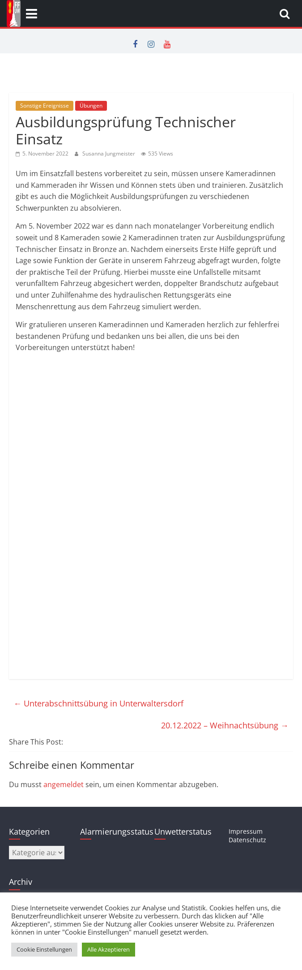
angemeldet (63, 784)
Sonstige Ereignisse (44, 105)
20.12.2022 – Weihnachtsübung (225, 725)
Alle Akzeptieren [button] (108, 949)
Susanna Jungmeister (109, 153)
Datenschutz (247, 840)
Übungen (91, 105)
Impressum (246, 831)
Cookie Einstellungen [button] (44, 949)
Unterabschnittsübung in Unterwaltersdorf (98, 703)
